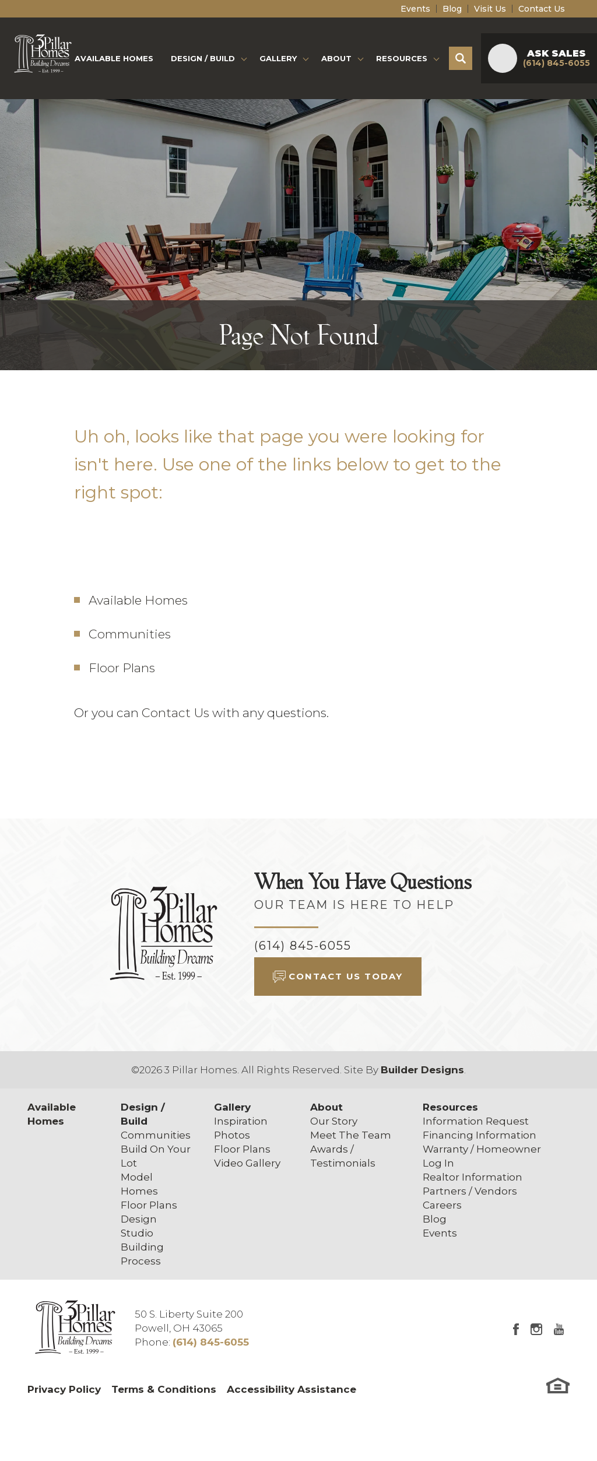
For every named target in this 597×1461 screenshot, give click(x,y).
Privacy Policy (64, 1389)
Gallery (232, 1107)
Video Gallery (247, 1163)
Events (415, 8)
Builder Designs (422, 1070)
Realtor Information (472, 1177)
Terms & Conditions (163, 1389)
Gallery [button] (278, 58)
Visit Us (490, 8)
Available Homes (114, 58)
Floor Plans (122, 668)
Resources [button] (401, 58)
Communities (130, 634)
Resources (450, 1107)
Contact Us (541, 8)
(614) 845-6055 (303, 946)
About (326, 1107)
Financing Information (479, 1135)
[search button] (460, 58)
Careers (442, 1205)
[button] (460, 58)
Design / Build (143, 1114)
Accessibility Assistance (291, 1389)
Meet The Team (350, 1135)
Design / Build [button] (203, 58)
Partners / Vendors (470, 1191)
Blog (452, 8)
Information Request (476, 1121)
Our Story (333, 1121)
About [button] (336, 58)
